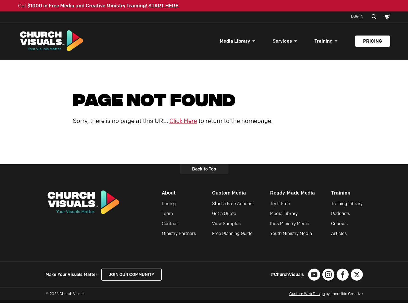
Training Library (347, 206)
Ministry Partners (179, 236)
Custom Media (229, 196)
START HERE (163, 6)
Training (323, 42)
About (169, 196)
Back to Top (204, 172)
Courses (339, 226)
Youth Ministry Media (291, 236)
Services (282, 42)
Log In (357, 16)
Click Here (183, 124)
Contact (170, 226)
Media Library (235, 42)
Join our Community (133, 277)
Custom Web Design (307, 297)
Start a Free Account (233, 206)
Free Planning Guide (232, 236)
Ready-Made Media (292, 196)
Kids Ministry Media (289, 226)
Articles (339, 236)
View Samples (226, 226)
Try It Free (280, 206)
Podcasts (340, 216)
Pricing (372, 42)
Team (167, 216)
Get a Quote (224, 216)
